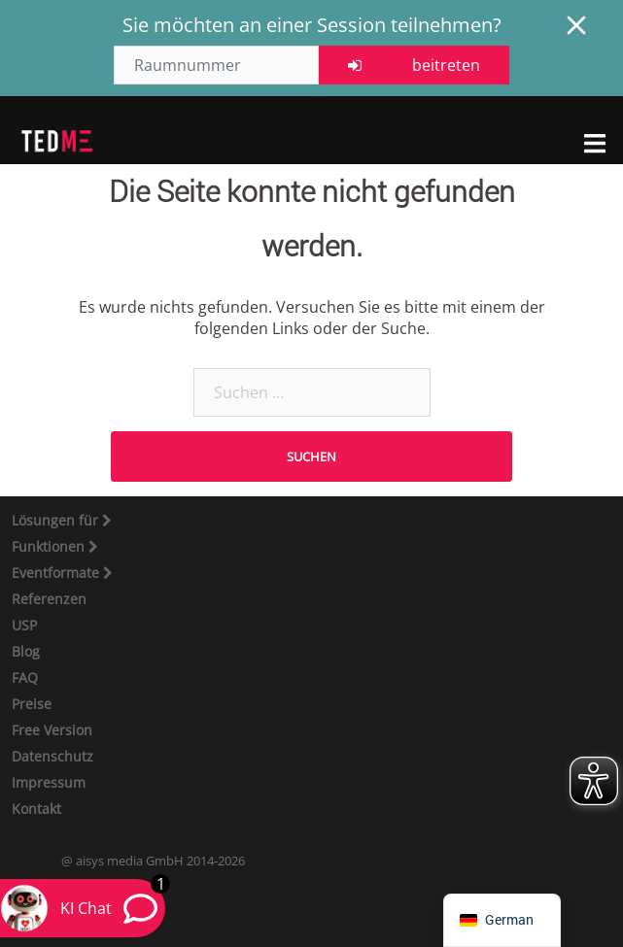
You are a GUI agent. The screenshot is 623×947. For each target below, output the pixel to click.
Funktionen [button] (50, 546)
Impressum (49, 782)
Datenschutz (52, 756)
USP (24, 625)
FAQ (25, 677)
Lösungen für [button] (57, 520)
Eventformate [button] (57, 572)
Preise (32, 703)
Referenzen (49, 599)
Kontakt (36, 808)
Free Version (52, 730)
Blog (26, 651)
